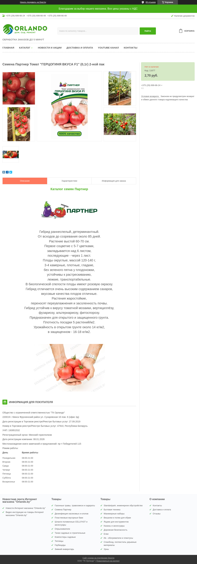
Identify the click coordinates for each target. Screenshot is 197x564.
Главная (8, 47)
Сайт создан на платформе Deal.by (98, 558)
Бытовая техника (112, 509)
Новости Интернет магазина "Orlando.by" (25, 508)
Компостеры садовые (65, 537)
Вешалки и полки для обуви (117, 517)
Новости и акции (50, 47)
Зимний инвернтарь (64, 549)
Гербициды (60, 545)
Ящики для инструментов (116, 522)
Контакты (130, 47)
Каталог (24, 47)
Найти (148, 31)
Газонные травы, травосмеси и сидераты (75, 505)
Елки (106, 534)
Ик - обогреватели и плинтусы (118, 538)
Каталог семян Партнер (69, 189)
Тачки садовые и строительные (70, 533)
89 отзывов (151, 2)
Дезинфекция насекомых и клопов (71, 513)
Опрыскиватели (62, 529)
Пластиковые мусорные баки (69, 517)
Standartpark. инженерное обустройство (123, 505)
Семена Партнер (63, 509)
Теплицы (59, 541)
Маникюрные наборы (114, 513)
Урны (106, 549)
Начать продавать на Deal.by (33, 2)
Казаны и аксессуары (114, 526)
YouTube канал (108, 47)
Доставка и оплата (80, 47)
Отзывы (157, 513)
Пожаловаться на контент (107, 561)
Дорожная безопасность (115, 530)
